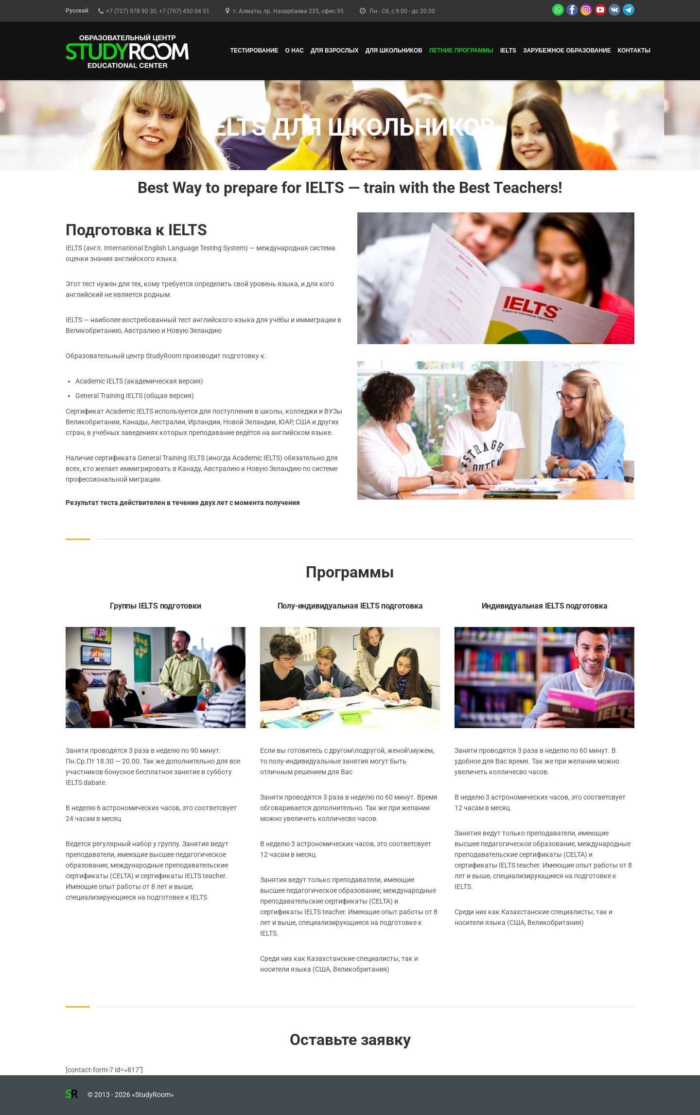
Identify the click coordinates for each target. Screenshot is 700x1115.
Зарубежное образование (567, 50)
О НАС (294, 50)
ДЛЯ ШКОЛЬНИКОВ (394, 50)
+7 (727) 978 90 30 (131, 11)
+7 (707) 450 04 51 (184, 11)
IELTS (508, 50)
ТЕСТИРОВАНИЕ (254, 50)
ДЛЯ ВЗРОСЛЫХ (335, 50)
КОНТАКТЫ (634, 50)
